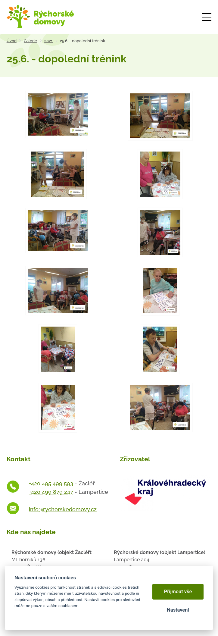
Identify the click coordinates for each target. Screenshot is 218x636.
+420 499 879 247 (51, 492)
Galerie (30, 41)
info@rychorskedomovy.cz (63, 509)
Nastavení (178, 610)
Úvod (12, 41)
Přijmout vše (178, 591)
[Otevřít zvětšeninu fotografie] (58, 114)
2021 (48, 41)
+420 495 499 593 (51, 483)
